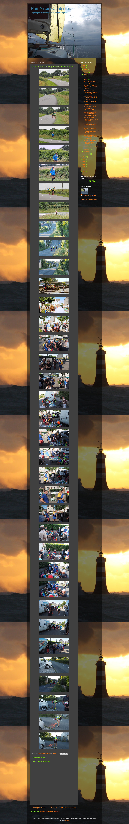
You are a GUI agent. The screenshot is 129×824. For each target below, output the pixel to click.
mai (85, 77)
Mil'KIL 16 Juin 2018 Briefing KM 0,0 (90, 82)
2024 (84, 169)
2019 (84, 157)
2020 (84, 159)
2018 (84, 67)
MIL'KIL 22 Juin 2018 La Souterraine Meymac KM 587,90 (90, 114)
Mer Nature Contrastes (51, 8)
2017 (84, 65)
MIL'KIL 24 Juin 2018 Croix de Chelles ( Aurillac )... (90, 124)
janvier (86, 69)
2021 (84, 161)
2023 (84, 166)
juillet (86, 79)
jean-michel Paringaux (89, 195)
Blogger (67, 820)
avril (85, 74)
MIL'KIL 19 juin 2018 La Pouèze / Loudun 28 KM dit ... (90, 97)
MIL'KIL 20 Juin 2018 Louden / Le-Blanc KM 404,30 (90, 103)
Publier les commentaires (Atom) (49, 811)
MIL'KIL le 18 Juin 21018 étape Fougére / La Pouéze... (90, 92)
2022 (84, 164)
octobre (86, 151)
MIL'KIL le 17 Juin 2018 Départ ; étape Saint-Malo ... (90, 87)
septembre (87, 149)
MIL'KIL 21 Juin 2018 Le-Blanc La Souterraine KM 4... (90, 108)
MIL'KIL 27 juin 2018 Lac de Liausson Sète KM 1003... (90, 142)
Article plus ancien (68, 807)
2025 (84, 171)
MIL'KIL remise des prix (91, 146)
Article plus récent (39, 807)
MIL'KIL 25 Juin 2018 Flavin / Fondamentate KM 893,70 (90, 131)
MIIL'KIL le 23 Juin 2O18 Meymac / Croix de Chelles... (91, 119)
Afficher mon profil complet (89, 199)
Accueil (54, 807)
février (86, 72)
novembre (87, 154)
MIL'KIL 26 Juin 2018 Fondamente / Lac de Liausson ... (90, 137)
